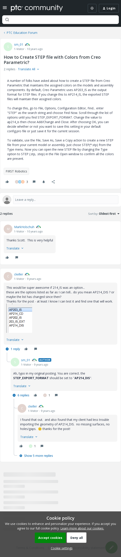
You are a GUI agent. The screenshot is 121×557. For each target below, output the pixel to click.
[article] (60, 243)
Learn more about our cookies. (82, 528)
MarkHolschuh (24, 227)
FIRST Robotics (16, 171)
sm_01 (18, 44)
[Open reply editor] (60, 200)
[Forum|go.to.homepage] (37, 8)
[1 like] (46, 395)
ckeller (18, 274)
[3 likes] (21, 182)
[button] (4, 9)
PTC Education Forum (22, 33)
